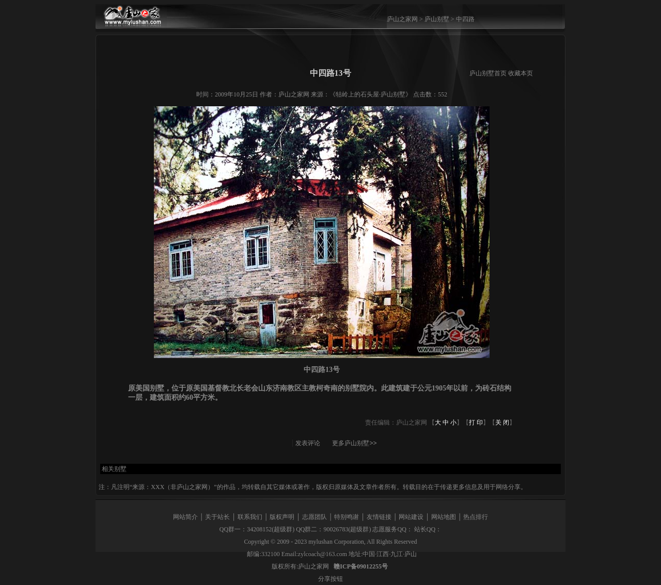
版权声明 (282, 517)
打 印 (476, 422)
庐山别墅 (436, 19)
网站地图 (443, 517)
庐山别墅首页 (488, 73)
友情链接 (379, 517)
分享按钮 (330, 578)
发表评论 (307, 443)
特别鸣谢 (346, 517)
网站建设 (411, 517)
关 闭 (502, 422)
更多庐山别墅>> (354, 443)
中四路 (465, 19)
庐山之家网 (403, 19)
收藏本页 (520, 73)
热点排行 (475, 517)
